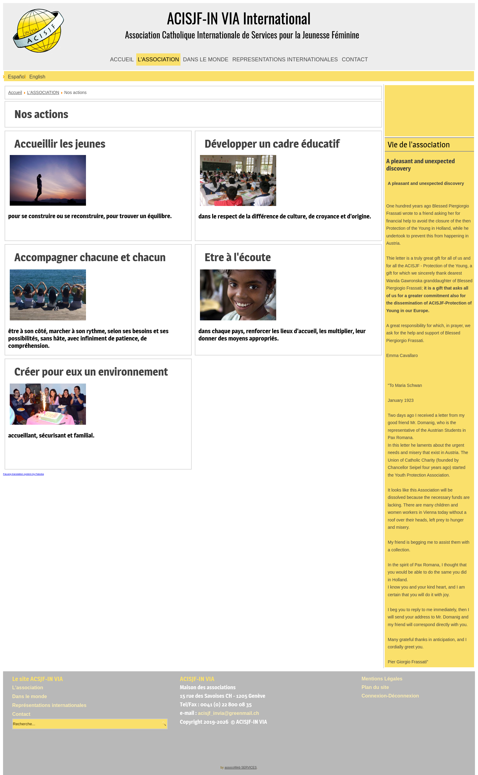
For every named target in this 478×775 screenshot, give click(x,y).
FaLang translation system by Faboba (23, 474)
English (37, 76)
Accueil (15, 92)
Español (17, 76)
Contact (21, 714)
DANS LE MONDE (205, 59)
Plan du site (375, 687)
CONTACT (355, 59)
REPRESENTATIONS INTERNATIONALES (285, 59)
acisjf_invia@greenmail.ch (228, 713)
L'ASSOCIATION (158, 59)
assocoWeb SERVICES (241, 767)
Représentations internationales (49, 705)
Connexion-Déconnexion (390, 695)
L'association (27, 687)
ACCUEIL (122, 59)
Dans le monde (29, 696)
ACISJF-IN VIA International (239, 18)
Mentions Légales (382, 678)
